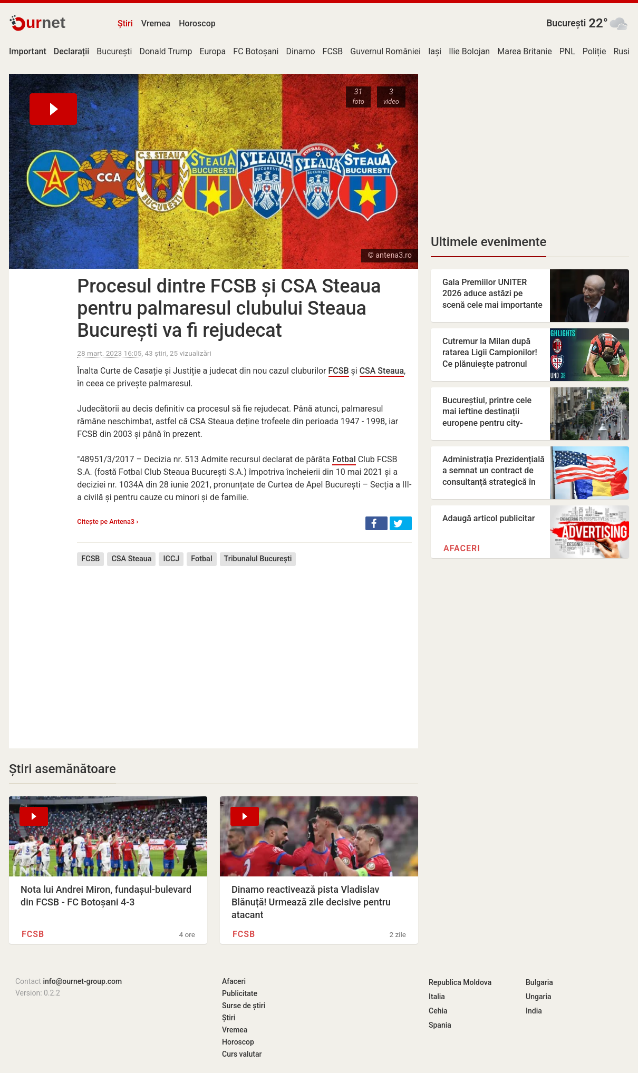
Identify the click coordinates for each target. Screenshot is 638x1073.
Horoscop (197, 23)
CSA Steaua (382, 371)
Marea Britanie (524, 51)
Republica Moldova (460, 982)
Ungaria (539, 996)
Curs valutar (242, 1054)
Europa (212, 51)
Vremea (155, 23)
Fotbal (344, 459)
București (566, 23)
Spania (440, 1025)
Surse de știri (243, 1005)
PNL (567, 51)
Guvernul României (385, 51)
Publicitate (239, 993)
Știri (125, 23)
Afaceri (461, 548)
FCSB (333, 51)
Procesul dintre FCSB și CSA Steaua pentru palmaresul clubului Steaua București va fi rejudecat (229, 308)
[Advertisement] (244, 649)
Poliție (594, 51)
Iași (434, 51)
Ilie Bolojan (469, 51)
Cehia (438, 1011)
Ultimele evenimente (488, 242)
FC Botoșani (255, 51)
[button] (376, 523)
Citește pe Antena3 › (107, 521)
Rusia (623, 51)
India (534, 1011)
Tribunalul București (258, 558)
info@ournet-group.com (82, 981)
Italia (437, 996)
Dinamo (300, 51)
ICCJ (171, 558)
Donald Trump (165, 51)
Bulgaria (539, 982)
